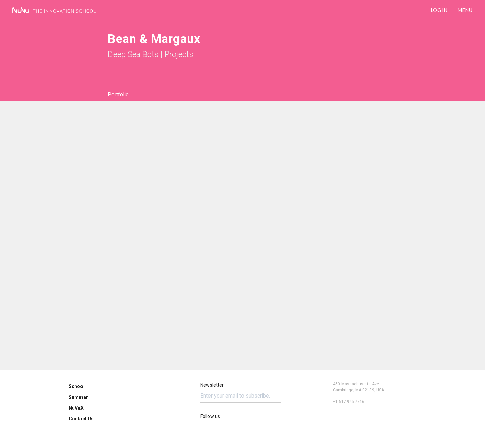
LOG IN (439, 10)
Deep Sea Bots (133, 54)
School (77, 386)
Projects (179, 54)
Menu (464, 10)
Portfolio (118, 94)
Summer (78, 397)
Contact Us (81, 418)
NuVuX (76, 408)
